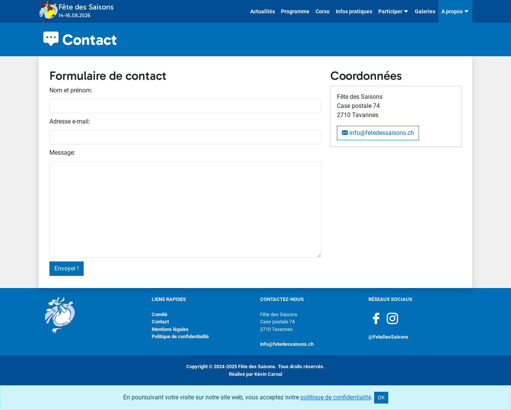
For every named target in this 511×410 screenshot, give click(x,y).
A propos (455, 11)
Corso (323, 11)
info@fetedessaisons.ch (378, 132)
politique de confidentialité (335, 397)
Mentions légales (170, 329)
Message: (62, 152)
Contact (160, 322)
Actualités (262, 11)
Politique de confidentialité (180, 336)
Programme (295, 11)
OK (381, 397)
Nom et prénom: (70, 90)
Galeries (425, 11)
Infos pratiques (354, 11)
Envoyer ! (66, 268)
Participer (393, 11)
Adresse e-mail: (69, 121)
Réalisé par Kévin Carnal (255, 374)
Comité (159, 314)
